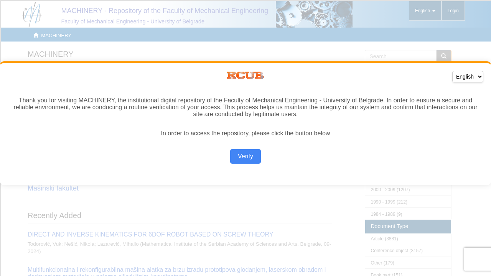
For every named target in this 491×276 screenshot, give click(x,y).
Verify (245, 156)
